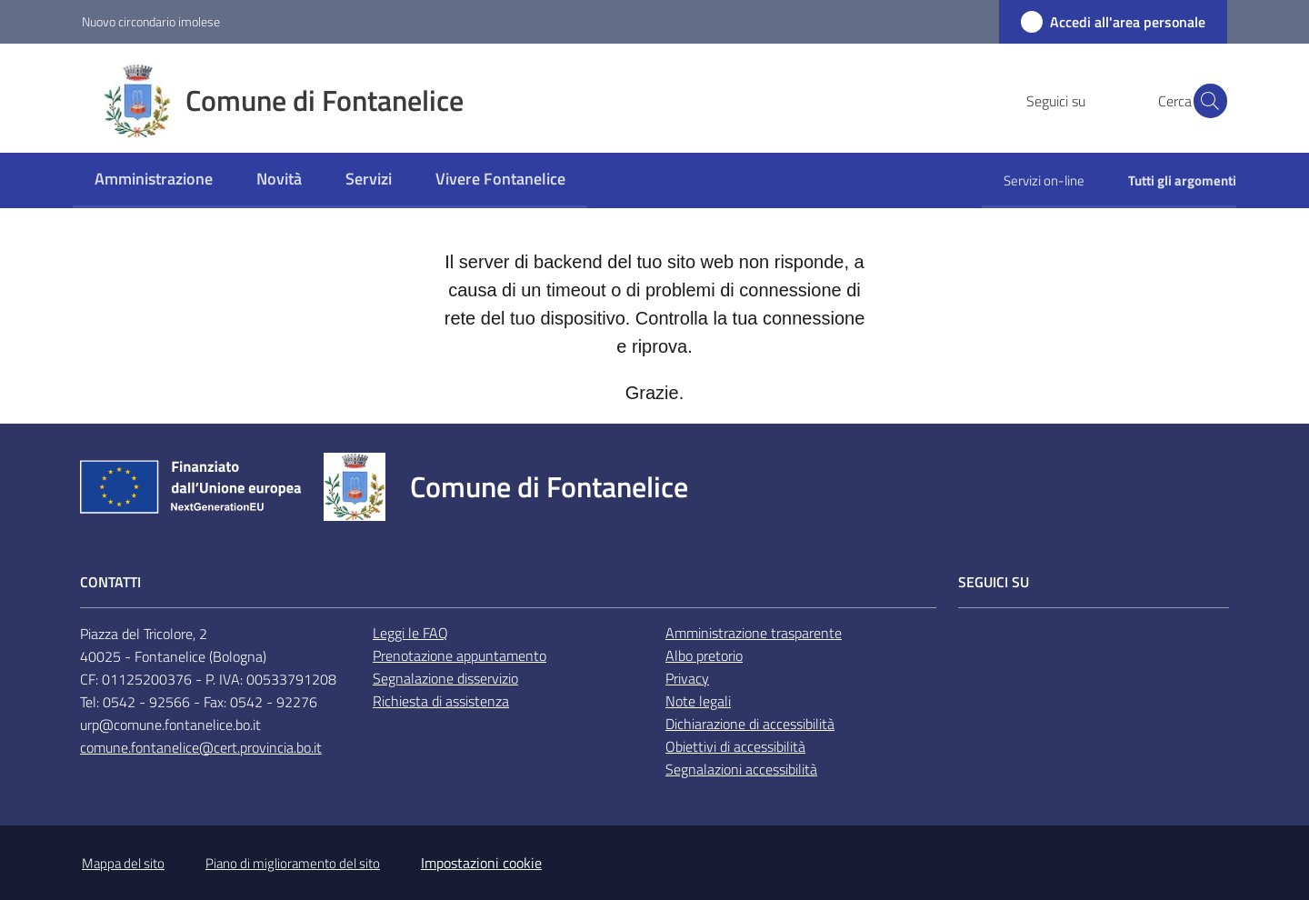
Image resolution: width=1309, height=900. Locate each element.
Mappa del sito (123, 863)
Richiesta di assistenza (441, 701)
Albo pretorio (704, 655)
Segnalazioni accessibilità (741, 769)
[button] (1205, 101)
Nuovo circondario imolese (151, 21)
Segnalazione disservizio (445, 678)
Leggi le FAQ (410, 633)
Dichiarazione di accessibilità (749, 724)
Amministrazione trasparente (753, 633)
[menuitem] (154, 180)
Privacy (687, 678)
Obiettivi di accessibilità (735, 746)
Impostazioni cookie (481, 863)
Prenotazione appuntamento (459, 655)
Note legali (698, 701)
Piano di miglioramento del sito (292, 863)
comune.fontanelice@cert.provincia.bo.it (201, 747)
